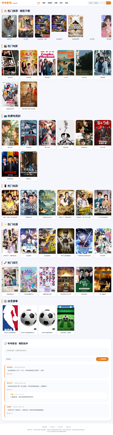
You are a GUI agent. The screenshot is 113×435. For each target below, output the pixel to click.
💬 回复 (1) (10, 389)
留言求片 (68, 427)
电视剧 (50, 3)
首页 (38, 3)
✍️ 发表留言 (102, 359)
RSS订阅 (52, 427)
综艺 (61, 3)
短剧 (66, 3)
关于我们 (60, 427)
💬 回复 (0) (10, 373)
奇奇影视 (10, 2)
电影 (43, 3)
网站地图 (44, 427)
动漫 (55, 3)
